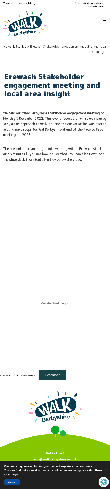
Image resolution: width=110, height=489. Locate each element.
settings (12, 474)
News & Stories (15, 46)
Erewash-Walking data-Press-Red (18, 375)
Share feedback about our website (89, 4)
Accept (12, 482)
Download (52, 375)
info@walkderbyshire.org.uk (55, 459)
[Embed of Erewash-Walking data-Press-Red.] (55, 303)
